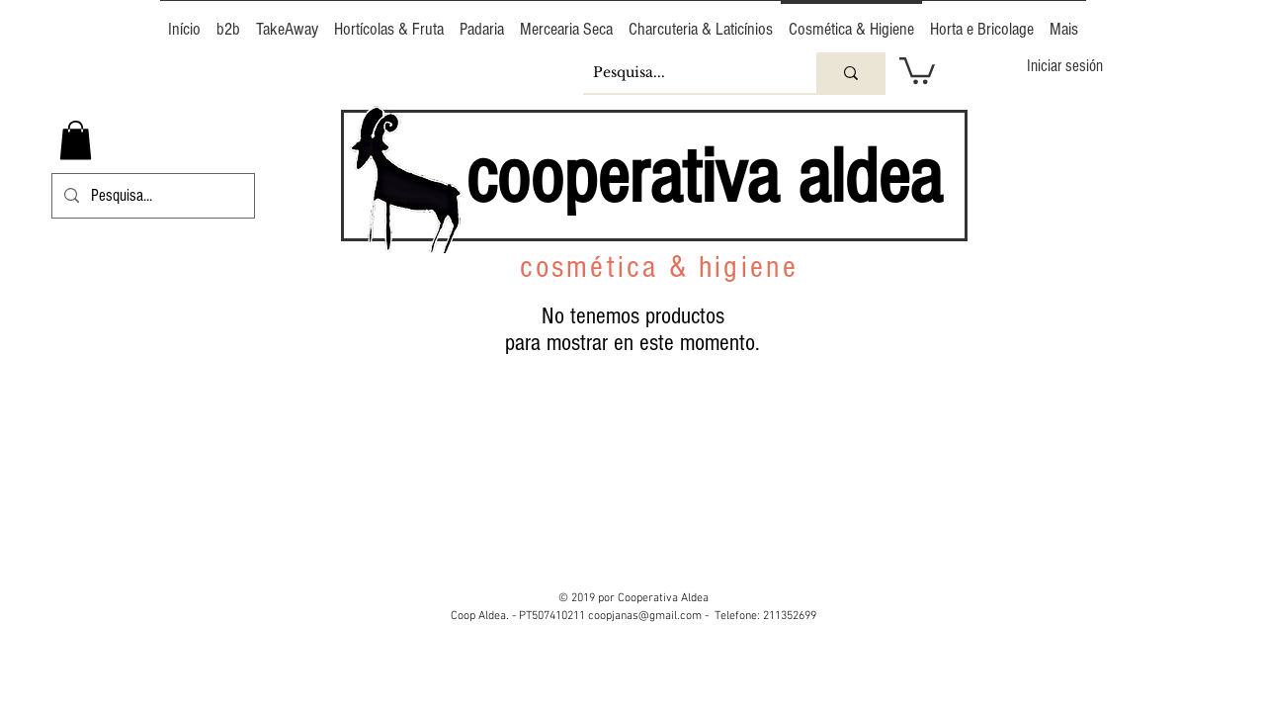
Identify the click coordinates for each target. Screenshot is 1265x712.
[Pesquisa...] (684, 72)
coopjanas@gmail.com (645, 616)
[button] (917, 69)
